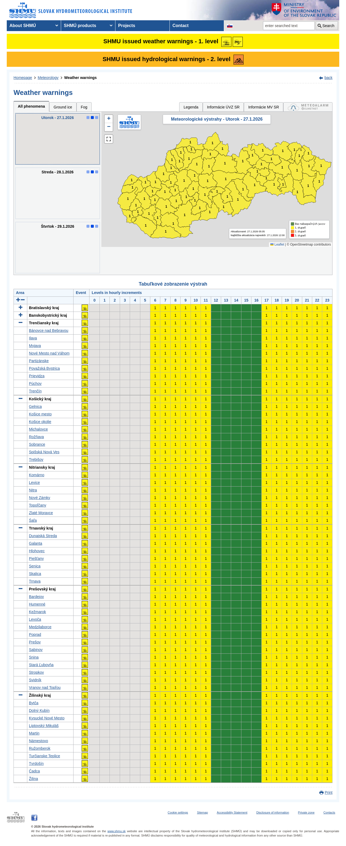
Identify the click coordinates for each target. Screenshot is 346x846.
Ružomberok (39, 748)
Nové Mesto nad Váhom (49, 353)
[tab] (307, 107)
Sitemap (202, 812)
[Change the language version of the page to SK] (230, 25)
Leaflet (277, 244)
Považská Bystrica (44, 368)
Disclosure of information (272, 812)
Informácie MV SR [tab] (263, 107)
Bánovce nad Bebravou (48, 330)
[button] (109, 119)
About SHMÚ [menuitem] (22, 25)
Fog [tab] (84, 107)
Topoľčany (37, 505)
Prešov (35, 642)
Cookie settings (178, 812)
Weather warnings (80, 77)
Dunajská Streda (43, 536)
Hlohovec (37, 551)
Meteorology (48, 77)
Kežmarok (37, 612)
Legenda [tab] (191, 107)
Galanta (35, 543)
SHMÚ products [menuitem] (80, 25)
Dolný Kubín (39, 710)
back (328, 77)
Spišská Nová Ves (44, 452)
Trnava (35, 581)
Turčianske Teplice (44, 756)
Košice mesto (40, 414)
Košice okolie (40, 421)
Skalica (35, 573)
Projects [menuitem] (126, 25)
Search (328, 26)
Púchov (35, 383)
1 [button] (130, 216)
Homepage (23, 77)
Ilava (33, 338)
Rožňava (36, 437)
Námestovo (38, 741)
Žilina (33, 778)
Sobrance (37, 444)
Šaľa (33, 520)
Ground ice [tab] (63, 107)
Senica (35, 566)
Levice (34, 482)
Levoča (35, 619)
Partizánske (39, 361)
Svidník (35, 680)
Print (328, 792)
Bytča (33, 703)
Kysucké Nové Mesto (47, 718)
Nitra (33, 490)
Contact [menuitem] (180, 25)
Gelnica (35, 406)
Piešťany (36, 558)
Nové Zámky (39, 497)
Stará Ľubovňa (41, 665)
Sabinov (36, 649)
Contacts (329, 812)
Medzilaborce (40, 627)
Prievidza (37, 376)
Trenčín (35, 391)
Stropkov (36, 672)
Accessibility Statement (232, 812)
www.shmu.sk (116, 831)
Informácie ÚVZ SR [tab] (223, 107)
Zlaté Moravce (41, 513)
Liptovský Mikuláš (44, 725)
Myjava (35, 345)
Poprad (35, 634)
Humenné (37, 604)
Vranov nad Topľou (45, 687)
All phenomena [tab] (31, 106)
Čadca (34, 771)
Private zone (306, 812)
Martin (34, 733)
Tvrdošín (36, 763)
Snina (34, 657)
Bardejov (36, 596)
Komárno (36, 475)
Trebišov (36, 459)
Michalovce (38, 429)
